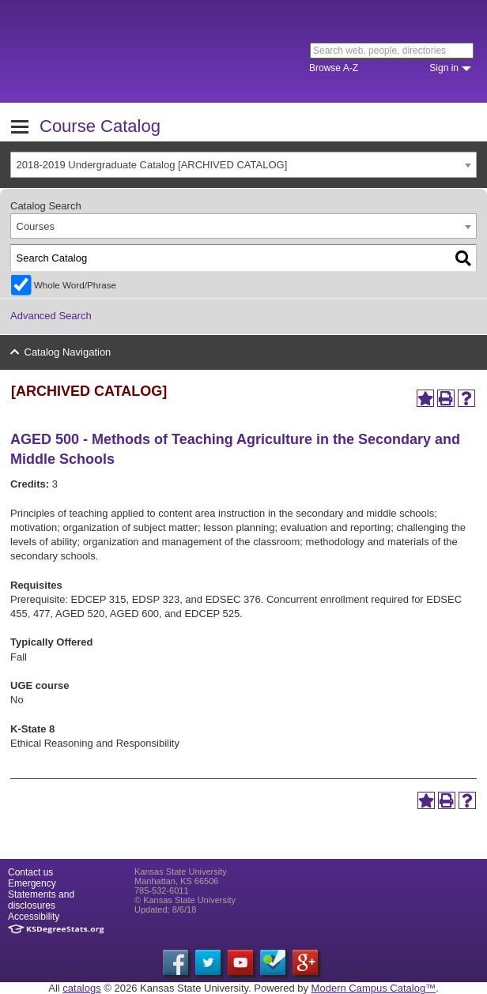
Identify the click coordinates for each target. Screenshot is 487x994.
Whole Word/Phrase (75, 285)
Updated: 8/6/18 (165, 909)
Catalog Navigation (68, 352)
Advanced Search (51, 316)
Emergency (32, 883)
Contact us (30, 872)
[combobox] (243, 165)
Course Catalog (100, 126)
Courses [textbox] (36, 226)
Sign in (444, 67)
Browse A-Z (333, 67)
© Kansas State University (185, 900)
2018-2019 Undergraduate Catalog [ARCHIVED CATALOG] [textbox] (152, 165)
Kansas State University (144, 51)
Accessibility (33, 916)
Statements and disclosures (41, 900)
